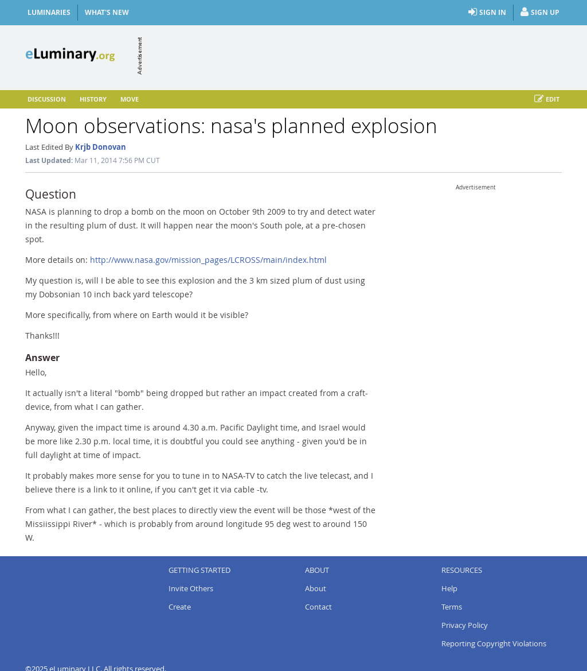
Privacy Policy (464, 625)
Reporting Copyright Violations (493, 643)
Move (129, 99)
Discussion (47, 99)
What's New (107, 12)
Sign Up (540, 12)
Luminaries (49, 12)
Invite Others (191, 588)
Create (180, 607)
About (315, 588)
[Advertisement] (353, 56)
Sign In (487, 12)
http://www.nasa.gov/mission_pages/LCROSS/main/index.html (208, 259)
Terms (451, 607)
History (93, 99)
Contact (318, 607)
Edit (546, 99)
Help (449, 588)
